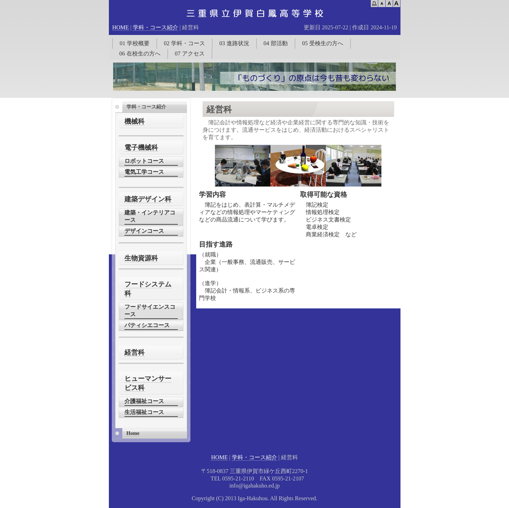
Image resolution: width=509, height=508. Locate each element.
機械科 (134, 121)
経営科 (134, 352)
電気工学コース (144, 172)
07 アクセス (190, 54)
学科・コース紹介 (155, 27)
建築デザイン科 (147, 199)
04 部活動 (276, 43)
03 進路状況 (234, 43)
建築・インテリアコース (149, 216)
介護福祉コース (144, 401)
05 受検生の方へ (322, 43)
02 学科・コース (184, 43)
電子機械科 (141, 147)
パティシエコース (147, 325)
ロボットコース (144, 161)
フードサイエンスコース (149, 310)
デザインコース (144, 231)
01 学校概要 (135, 43)
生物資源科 (141, 258)
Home (133, 433)
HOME (120, 27)
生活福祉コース (144, 412)
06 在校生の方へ (139, 54)
